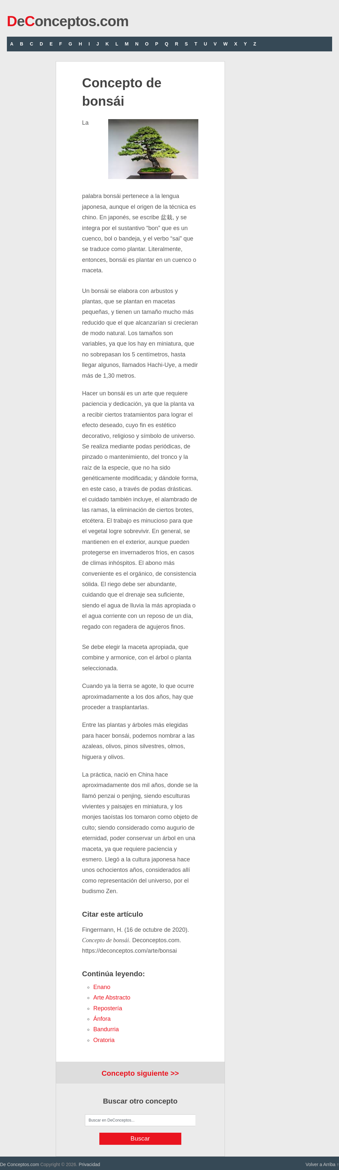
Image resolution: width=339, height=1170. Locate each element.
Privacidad (89, 1164)
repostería (107, 1008)
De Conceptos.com (19, 1164)
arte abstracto (111, 997)
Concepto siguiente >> (140, 1073)
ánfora (101, 1019)
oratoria (103, 1040)
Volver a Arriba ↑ (322, 1164)
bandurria (106, 1029)
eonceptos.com (68, 21)
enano (101, 987)
